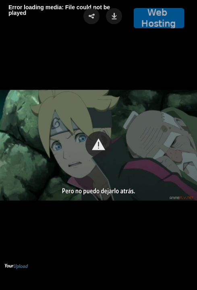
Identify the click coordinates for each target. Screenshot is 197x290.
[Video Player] (98, 145)
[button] (98, 144)
